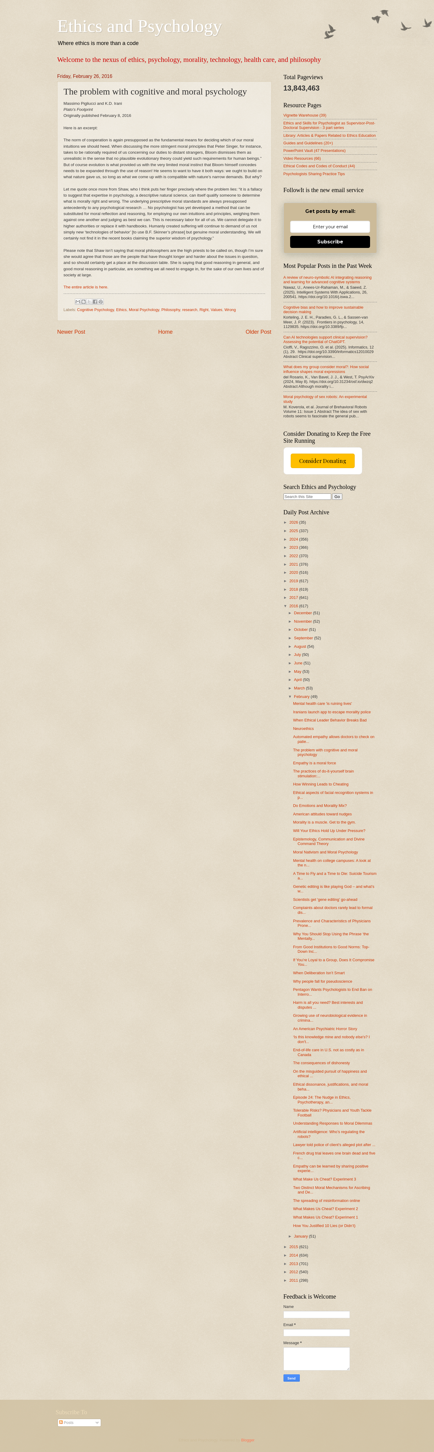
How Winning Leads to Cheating (321, 784)
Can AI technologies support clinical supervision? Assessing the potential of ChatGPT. (326, 339)
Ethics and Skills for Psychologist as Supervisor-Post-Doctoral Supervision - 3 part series (329, 125)
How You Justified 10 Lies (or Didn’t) (324, 1225)
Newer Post (71, 332)
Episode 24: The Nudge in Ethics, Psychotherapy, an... (322, 1099)
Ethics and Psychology (139, 26)
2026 (294, 522)
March (300, 688)
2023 (294, 547)
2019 (294, 581)
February (302, 696)
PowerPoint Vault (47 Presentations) (315, 150)
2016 (294, 606)
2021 (294, 564)
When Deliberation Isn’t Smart (319, 973)
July (298, 654)
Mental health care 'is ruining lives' (322, 703)
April (298, 679)
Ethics (121, 309)
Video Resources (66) (302, 158)
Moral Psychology (144, 309)
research (189, 309)
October (301, 629)
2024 (294, 539)
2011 (294, 1280)
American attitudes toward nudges (322, 814)
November (303, 621)
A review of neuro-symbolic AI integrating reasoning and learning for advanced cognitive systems (328, 279)
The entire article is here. (86, 287)
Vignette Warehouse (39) (305, 115)
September (304, 638)
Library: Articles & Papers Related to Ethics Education (330, 135)
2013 (294, 1263)
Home (165, 332)
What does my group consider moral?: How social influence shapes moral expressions (326, 369)
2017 (294, 597)
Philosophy (170, 309)
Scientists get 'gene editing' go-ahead (325, 899)
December (303, 613)
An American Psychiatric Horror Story (325, 1028)
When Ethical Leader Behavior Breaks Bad (330, 720)
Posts (66, 1422)
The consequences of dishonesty (321, 1063)
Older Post (258, 332)
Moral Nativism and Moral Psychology (325, 852)
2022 (294, 556)
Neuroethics (303, 728)
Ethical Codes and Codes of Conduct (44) (319, 166)
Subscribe (330, 242)
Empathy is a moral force (314, 763)
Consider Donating (322, 460)
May (298, 671)
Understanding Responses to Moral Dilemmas (332, 1123)
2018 (294, 589)
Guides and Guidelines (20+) (308, 143)
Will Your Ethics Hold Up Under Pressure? (329, 830)
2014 (294, 1255)
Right (203, 309)
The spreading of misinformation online (326, 1200)
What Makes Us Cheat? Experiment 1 (325, 1217)
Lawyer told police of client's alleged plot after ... (334, 1144)
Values (216, 309)
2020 (294, 572)
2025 (294, 530)
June (299, 663)
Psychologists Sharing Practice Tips (314, 174)
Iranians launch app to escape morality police (332, 712)
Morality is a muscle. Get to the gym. (324, 822)
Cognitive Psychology (95, 309)
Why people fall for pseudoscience (322, 981)
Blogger (248, 1440)
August (300, 646)
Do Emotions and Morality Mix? (320, 805)
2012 (294, 1272)
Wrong (230, 309)
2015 (294, 1247)
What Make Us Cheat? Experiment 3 (324, 1179)
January (301, 1236)
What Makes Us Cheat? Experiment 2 (325, 1208)
